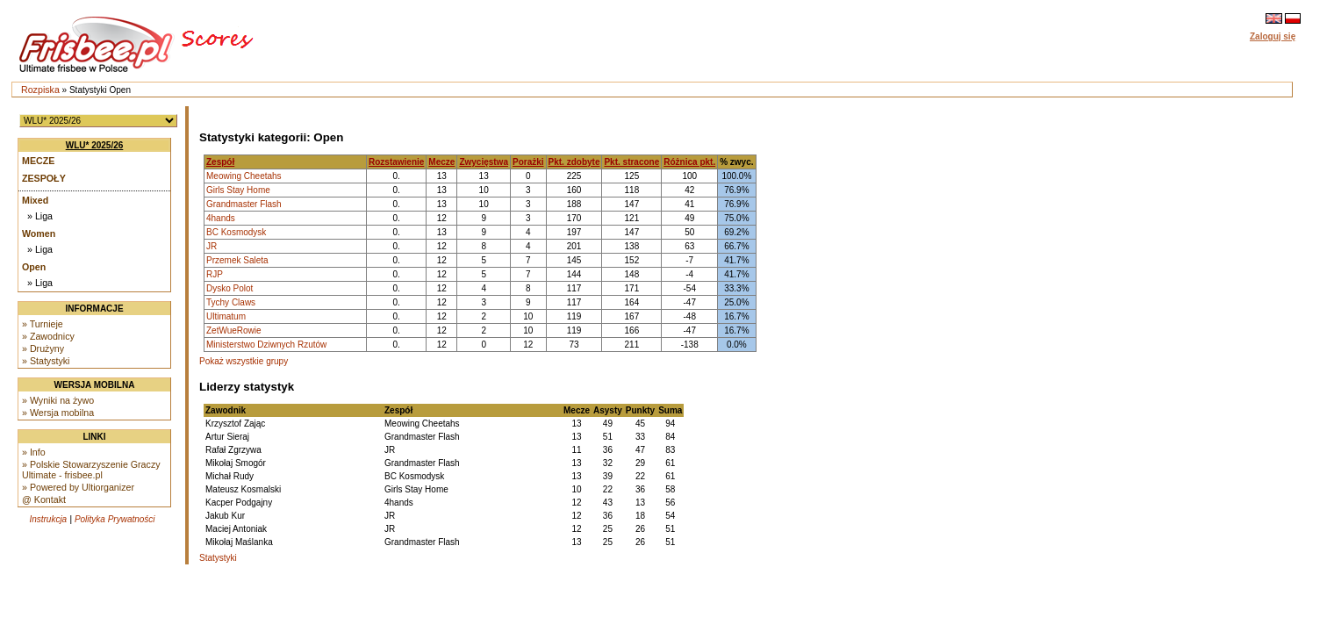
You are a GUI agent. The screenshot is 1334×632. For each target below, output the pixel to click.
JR (211, 246)
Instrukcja (48, 519)
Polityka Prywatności (115, 519)
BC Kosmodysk (236, 232)
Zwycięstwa (483, 162)
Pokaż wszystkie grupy (243, 361)
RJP (214, 274)
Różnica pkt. (689, 162)
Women (38, 233)
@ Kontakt (44, 499)
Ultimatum (226, 316)
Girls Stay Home (238, 190)
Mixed (35, 200)
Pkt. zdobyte (574, 162)
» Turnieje (42, 324)
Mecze (38, 160)
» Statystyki (45, 361)
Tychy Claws (230, 302)
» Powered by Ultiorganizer (78, 487)
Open (34, 267)
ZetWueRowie (234, 330)
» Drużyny (43, 348)
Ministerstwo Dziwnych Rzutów (266, 344)
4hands (220, 218)
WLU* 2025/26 (95, 145)
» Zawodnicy (48, 336)
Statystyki (218, 558)
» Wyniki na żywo (58, 400)
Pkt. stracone (631, 162)
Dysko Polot (229, 288)
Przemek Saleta (237, 260)
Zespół (220, 162)
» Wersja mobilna (58, 412)
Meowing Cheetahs (244, 176)
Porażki (528, 162)
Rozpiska (40, 89)
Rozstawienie (396, 162)
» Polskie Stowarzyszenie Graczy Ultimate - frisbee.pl (91, 469)
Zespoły (44, 178)
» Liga (40, 216)
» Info (34, 452)
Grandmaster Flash (244, 204)
